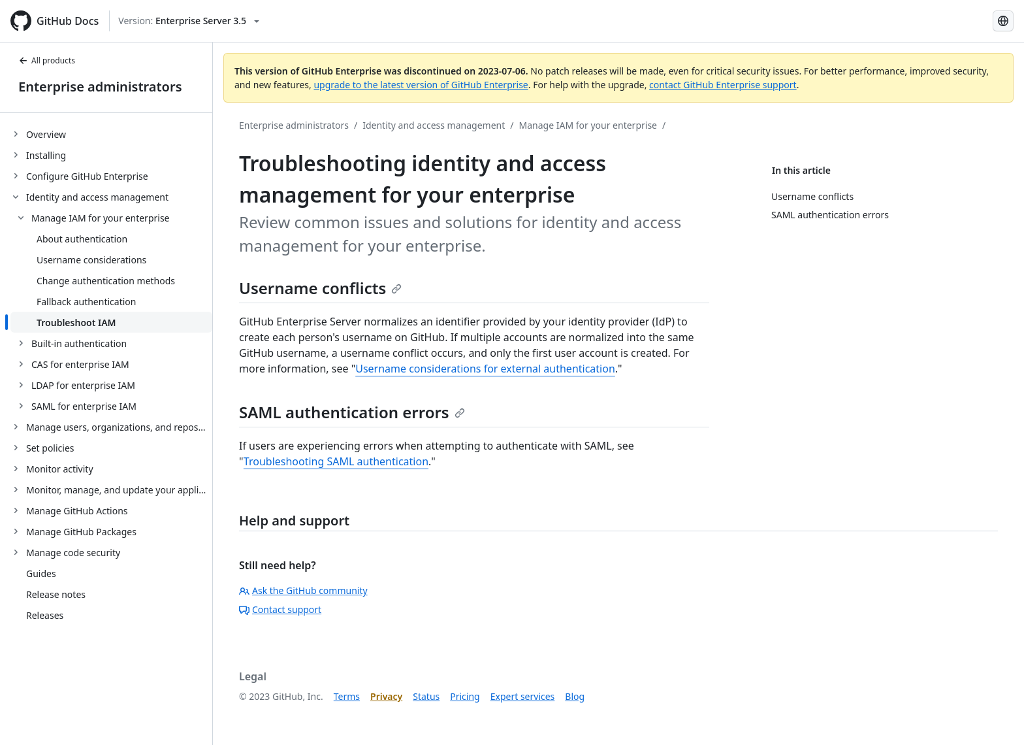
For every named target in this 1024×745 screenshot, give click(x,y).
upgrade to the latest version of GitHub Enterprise (420, 84)
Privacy (386, 696)
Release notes (56, 594)
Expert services (522, 696)
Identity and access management (433, 125)
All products (46, 60)
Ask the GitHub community (303, 590)
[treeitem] (111, 134)
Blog (574, 696)
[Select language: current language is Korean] (1003, 20)
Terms (347, 696)
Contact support (280, 609)
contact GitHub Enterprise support (723, 84)
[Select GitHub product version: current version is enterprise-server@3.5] (189, 20)
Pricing (464, 696)
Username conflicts (320, 288)
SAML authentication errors (352, 412)
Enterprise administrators (100, 86)
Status (426, 696)
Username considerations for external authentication (485, 368)
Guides (41, 573)
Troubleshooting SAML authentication (336, 461)
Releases (44, 615)
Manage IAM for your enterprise (588, 125)
